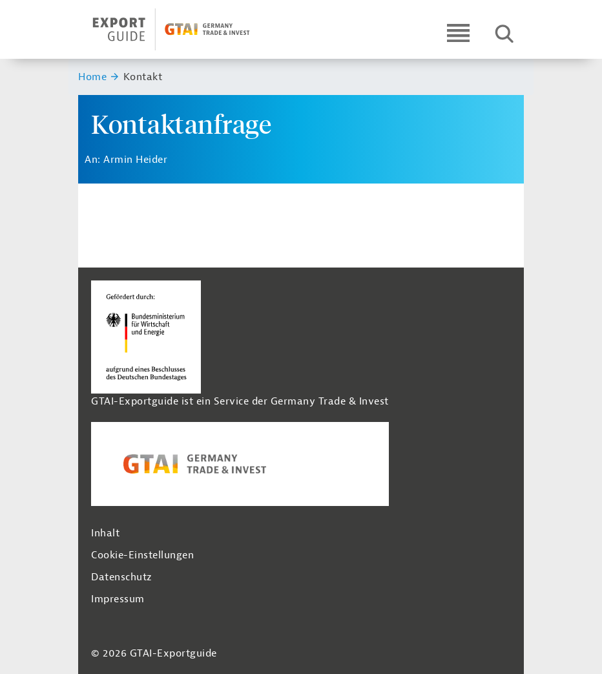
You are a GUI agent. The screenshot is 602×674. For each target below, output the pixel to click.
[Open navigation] (458, 32)
